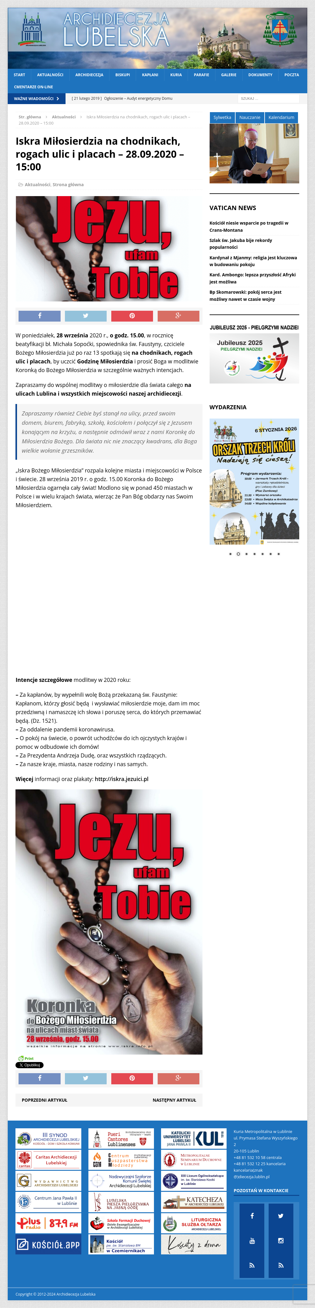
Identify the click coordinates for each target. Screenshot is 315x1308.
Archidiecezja (89, 74)
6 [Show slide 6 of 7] (270, 554)
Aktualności (50, 74)
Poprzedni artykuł (44, 1100)
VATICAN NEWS (233, 208)
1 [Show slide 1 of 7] (230, 554)
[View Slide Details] (255, 354)
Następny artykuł (174, 1100)
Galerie (228, 74)
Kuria (176, 74)
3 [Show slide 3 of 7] (246, 554)
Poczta (291, 74)
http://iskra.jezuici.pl (122, 779)
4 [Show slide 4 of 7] (254, 554)
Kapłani (150, 74)
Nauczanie (249, 117)
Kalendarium (281, 117)
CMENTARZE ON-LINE (33, 87)
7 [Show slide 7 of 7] (278, 554)
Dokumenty (261, 74)
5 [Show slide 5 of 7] (262, 554)
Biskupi (122, 74)
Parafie (201, 74)
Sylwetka (222, 117)
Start (19, 74)
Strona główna (68, 184)
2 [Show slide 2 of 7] (238, 554)
